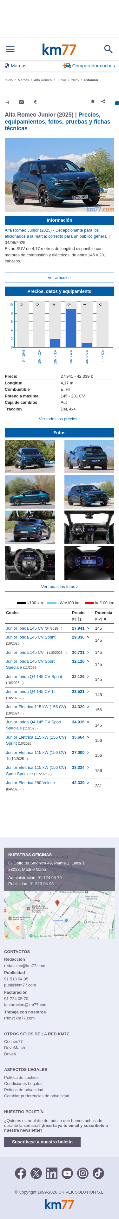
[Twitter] (36, 1172)
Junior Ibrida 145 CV (34, 628)
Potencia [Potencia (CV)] (103, 615)
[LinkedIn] (51, 1172)
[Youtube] (67, 1172)
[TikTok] (98, 1172)
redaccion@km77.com (24, 965)
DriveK (10, 1054)
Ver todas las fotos (59, 586)
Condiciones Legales (23, 1083)
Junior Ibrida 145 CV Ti (36, 652)
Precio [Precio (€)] (78, 615)
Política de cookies (21, 1077)
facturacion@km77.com (26, 1004)
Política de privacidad (23, 1089)
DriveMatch (14, 1047)
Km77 (59, 49)
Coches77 (13, 1041)
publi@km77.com (20, 985)
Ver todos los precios (59, 418)
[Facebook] (20, 1172)
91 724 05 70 (49, 877)
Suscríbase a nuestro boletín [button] (42, 1141)
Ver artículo (59, 277)
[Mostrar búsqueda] (108, 49)
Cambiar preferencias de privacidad (36, 1096)
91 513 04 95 (42, 883)
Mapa (41, 869)
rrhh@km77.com (19, 1018)
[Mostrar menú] (10, 49)
